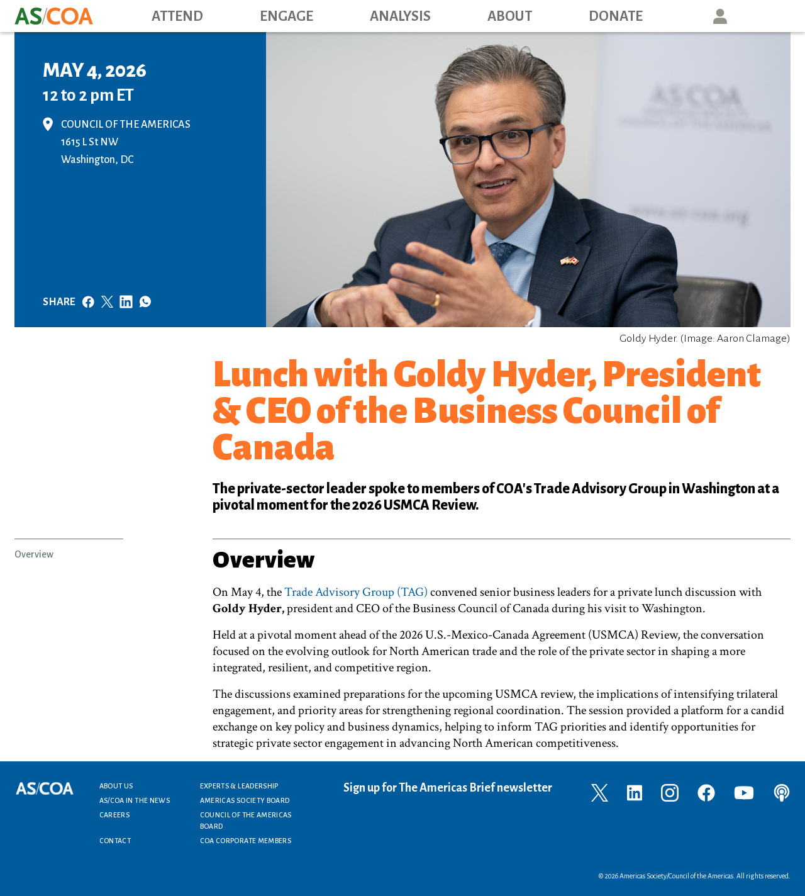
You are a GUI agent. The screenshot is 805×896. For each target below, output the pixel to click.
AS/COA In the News (134, 800)
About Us (116, 786)
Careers (114, 815)
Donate (616, 16)
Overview (33, 554)
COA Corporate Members (246, 840)
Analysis (400, 16)
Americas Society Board (245, 800)
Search (777, 16)
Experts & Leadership (239, 786)
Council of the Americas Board (246, 820)
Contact (115, 840)
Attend (177, 16)
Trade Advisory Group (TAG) (356, 592)
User (720, 16)
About (509, 16)
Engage (286, 16)
